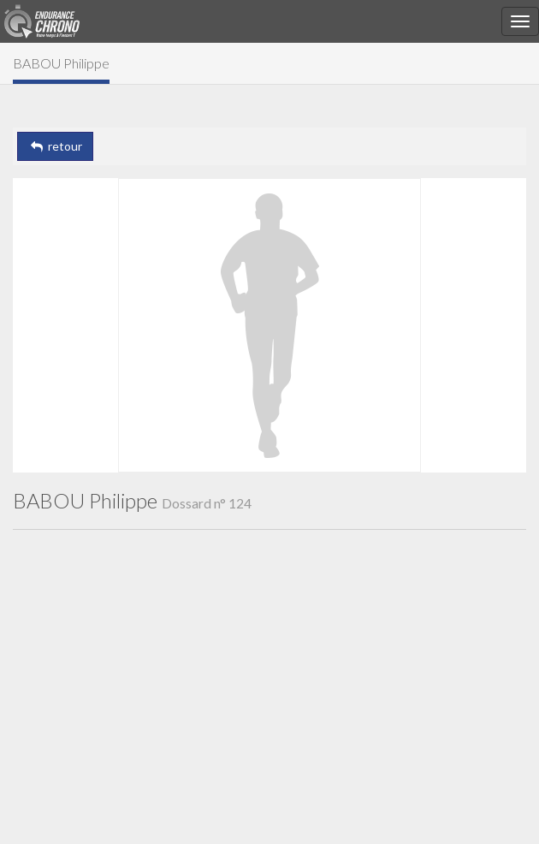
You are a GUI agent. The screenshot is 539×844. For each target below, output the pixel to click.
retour (55, 146)
